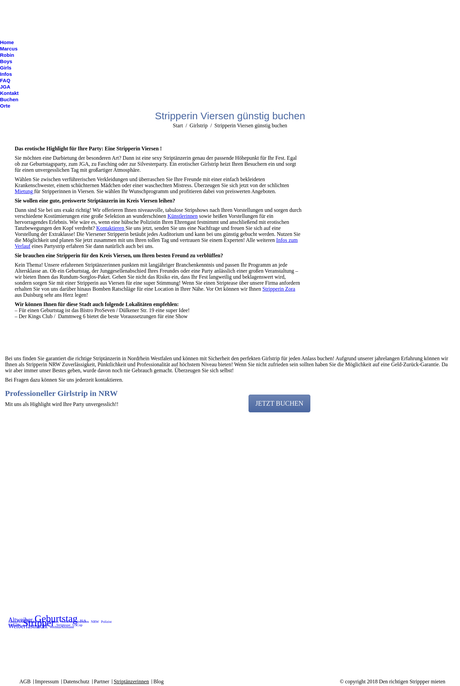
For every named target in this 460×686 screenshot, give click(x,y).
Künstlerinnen (182, 216)
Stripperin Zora (278, 289)
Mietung (24, 191)
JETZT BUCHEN (280, 403)
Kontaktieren (111, 228)
